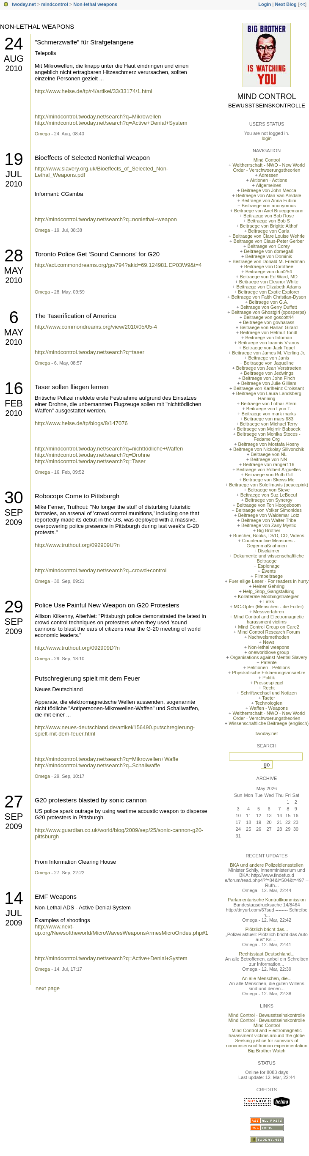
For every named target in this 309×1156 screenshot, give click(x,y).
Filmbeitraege (268, 576)
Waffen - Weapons (269, 708)
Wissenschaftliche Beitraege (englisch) (269, 723)
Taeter (268, 697)
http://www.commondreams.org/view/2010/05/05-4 (96, 327)
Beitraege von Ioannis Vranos (268, 342)
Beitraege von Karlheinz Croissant (269, 388)
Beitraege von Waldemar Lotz (268, 515)
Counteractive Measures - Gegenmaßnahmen (268, 543)
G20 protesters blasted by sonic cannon (90, 800)
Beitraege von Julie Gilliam (268, 383)
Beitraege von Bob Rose (268, 215)
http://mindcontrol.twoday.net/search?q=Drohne (92, 455)
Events (269, 571)
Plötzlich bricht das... (267, 929)
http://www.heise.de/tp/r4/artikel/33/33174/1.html (93, 91)
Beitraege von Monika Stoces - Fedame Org (269, 436)
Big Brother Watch (267, 1050)
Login (264, 4)
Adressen (268, 175)
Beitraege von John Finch (268, 378)
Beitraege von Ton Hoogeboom (269, 505)
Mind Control (266, 96)
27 (13, 801)
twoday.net (24, 4)
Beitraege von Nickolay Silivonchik (268, 449)
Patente (269, 662)
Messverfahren (268, 611)
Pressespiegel (268, 682)
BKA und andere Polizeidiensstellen (266, 865)
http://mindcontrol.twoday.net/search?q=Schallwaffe (97, 765)
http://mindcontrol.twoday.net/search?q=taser (89, 352)
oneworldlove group (268, 652)
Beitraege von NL (269, 454)
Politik (268, 677)
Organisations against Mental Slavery (268, 657)
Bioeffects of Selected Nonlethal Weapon (92, 157)
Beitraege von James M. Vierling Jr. (268, 352)
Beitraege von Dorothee (268, 266)
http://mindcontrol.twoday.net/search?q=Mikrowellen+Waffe (106, 759)
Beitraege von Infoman (268, 337)
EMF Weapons (56, 896)
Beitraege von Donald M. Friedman (268, 261)
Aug (14, 58)
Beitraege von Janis (268, 357)
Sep (13, 512)
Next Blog (285, 4)
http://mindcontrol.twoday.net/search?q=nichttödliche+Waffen (109, 448)
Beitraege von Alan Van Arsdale (268, 195)
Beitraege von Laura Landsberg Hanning (268, 396)
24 (13, 43)
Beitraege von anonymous (269, 205)
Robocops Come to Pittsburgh (77, 496)
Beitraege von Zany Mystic (268, 525)
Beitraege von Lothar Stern (268, 403)
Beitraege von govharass (269, 322)
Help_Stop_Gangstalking (269, 591)
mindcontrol (54, 4)
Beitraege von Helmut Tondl (268, 332)
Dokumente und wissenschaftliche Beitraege (269, 558)
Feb (14, 403)
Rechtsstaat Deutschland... (266, 953)
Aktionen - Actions (268, 180)
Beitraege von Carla (268, 230)
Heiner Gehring (268, 586)
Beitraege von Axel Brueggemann (268, 210)
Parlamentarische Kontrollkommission (267, 899)
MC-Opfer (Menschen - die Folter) (268, 606)
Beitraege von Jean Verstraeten (268, 368)
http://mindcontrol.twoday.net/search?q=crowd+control (100, 570)
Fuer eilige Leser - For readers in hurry (269, 581)
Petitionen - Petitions (268, 667)
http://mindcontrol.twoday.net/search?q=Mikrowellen (98, 116)
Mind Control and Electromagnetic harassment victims (269, 619)
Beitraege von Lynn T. (268, 408)
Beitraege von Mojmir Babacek (269, 428)
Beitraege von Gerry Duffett (268, 307)
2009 (13, 522)
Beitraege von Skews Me (269, 479)
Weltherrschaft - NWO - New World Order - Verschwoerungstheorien (268, 167)
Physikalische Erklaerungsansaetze (268, 672)
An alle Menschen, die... (266, 978)
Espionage (269, 565)
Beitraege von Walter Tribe (268, 520)
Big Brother (268, 530)
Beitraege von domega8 (268, 251)
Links (268, 601)
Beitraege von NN (268, 459)
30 (13, 497)
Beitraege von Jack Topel (269, 347)
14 (13, 898)
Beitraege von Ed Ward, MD (269, 276)
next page (48, 988)
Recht (268, 687)
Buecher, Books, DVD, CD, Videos (268, 535)
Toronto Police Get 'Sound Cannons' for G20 (97, 254)
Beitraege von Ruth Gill (268, 474)
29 (13, 606)
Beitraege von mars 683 (268, 418)
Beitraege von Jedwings (268, 373)
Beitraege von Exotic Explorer (268, 291)
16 (13, 388)
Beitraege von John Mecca (268, 190)
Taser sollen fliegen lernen (71, 386)
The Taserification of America (75, 315)
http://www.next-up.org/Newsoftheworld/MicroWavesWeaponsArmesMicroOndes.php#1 (121, 929)
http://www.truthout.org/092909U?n (77, 545)
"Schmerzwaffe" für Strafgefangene (84, 42)
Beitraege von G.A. (268, 302)
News (269, 642)
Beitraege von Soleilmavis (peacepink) (268, 484)
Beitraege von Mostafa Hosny (268, 444)
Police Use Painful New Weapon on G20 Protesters (107, 605)
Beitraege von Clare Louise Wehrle (269, 236)
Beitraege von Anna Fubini (268, 200)
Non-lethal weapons (95, 4)
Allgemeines (268, 185)
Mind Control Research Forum (268, 631)
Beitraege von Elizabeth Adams (268, 286)
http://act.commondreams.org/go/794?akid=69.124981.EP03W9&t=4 (118, 265)
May (13, 270)
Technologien (268, 703)
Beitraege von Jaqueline (269, 362)
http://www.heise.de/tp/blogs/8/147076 (81, 423)
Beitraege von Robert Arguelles (269, 469)
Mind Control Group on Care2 (268, 626)
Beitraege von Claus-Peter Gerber (269, 241)
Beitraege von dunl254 (269, 271)
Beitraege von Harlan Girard (269, 327)
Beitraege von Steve (269, 489)
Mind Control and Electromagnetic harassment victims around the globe (267, 1033)
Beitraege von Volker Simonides (269, 510)
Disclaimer (268, 550)
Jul (14, 174)
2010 (13, 68)
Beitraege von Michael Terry (269, 423)
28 (13, 255)
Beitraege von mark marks (269, 413)
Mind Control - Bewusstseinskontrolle (267, 1015)
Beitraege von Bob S (268, 220)
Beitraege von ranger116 (268, 464)
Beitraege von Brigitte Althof (269, 225)
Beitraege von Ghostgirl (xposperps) (269, 312)
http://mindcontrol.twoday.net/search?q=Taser (90, 461)
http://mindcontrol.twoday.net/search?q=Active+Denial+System (111, 123)
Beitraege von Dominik (268, 256)
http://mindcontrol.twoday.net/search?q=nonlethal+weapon (106, 219)
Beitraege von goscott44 (268, 317)
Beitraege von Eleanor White (268, 281)
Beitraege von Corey (269, 246)
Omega (42, 133)
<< (302, 4)
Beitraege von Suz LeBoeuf (268, 494)
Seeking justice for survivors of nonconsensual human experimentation (266, 1043)
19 (13, 159)
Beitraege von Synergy (268, 499)
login (266, 138)
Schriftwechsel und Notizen (268, 692)
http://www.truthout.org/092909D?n (77, 648)
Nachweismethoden (268, 637)
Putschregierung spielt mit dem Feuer (87, 678)
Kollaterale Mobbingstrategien (269, 596)
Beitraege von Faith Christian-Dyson (268, 296)
